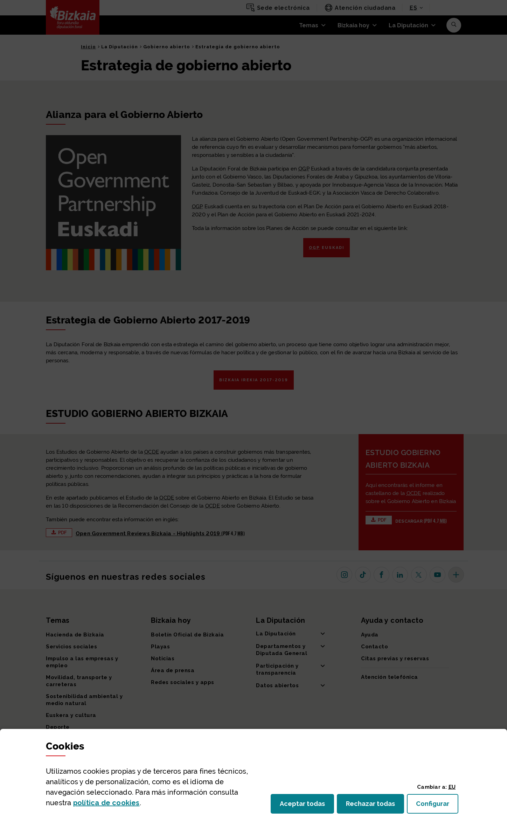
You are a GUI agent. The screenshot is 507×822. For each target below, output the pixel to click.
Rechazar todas (375, 805)
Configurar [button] (437, 805)
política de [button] (106, 803)
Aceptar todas (307, 805)
